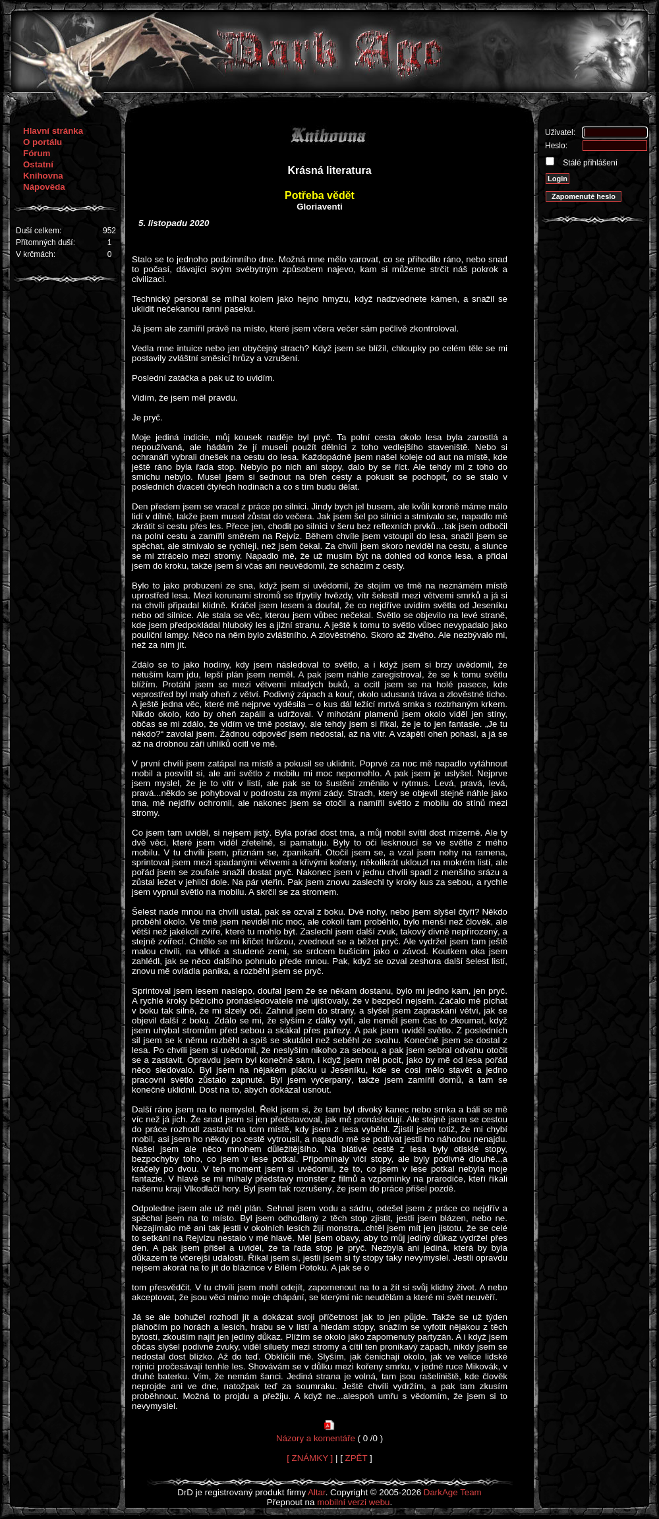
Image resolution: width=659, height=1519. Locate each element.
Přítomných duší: (45, 242)
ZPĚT (356, 1458)
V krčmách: (35, 254)
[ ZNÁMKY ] (310, 1458)
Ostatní (38, 164)
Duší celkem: (38, 230)
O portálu (42, 142)
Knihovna (43, 176)
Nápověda (44, 187)
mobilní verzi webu (353, 1502)
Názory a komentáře (315, 1438)
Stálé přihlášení (589, 162)
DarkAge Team (453, 1492)
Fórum (36, 153)
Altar (317, 1492)
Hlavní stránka (53, 131)
